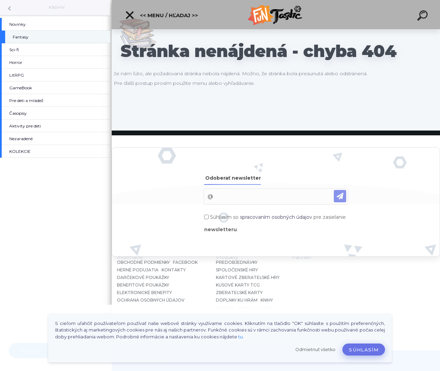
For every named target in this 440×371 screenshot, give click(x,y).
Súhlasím (363, 349)
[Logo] (275, 14)
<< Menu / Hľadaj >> (161, 15)
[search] (423, 16)
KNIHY (56, 7)
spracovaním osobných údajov (276, 217)
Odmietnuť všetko (315, 349)
